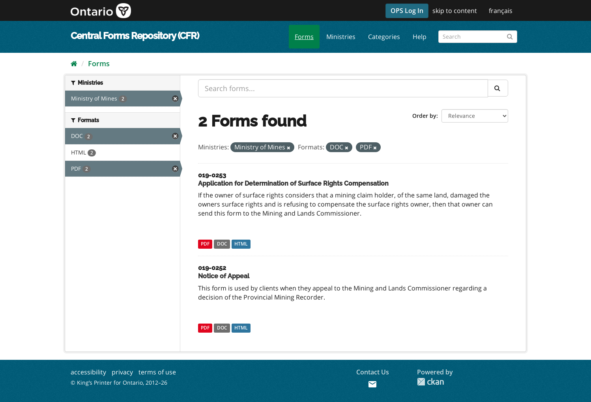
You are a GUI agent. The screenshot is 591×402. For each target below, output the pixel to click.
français (500, 10)
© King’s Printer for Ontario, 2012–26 (119, 382)
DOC (222, 244)
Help (419, 36)
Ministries (340, 36)
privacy (122, 372)
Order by (424, 115)
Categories (384, 36)
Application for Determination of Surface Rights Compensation (293, 183)
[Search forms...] (343, 88)
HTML (241, 244)
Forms (304, 36)
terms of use (157, 372)
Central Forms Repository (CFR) (135, 35)
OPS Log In (407, 10)
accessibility (88, 372)
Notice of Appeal (223, 276)
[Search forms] (477, 36)
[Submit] (510, 35)
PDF (205, 244)
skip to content (454, 10)
